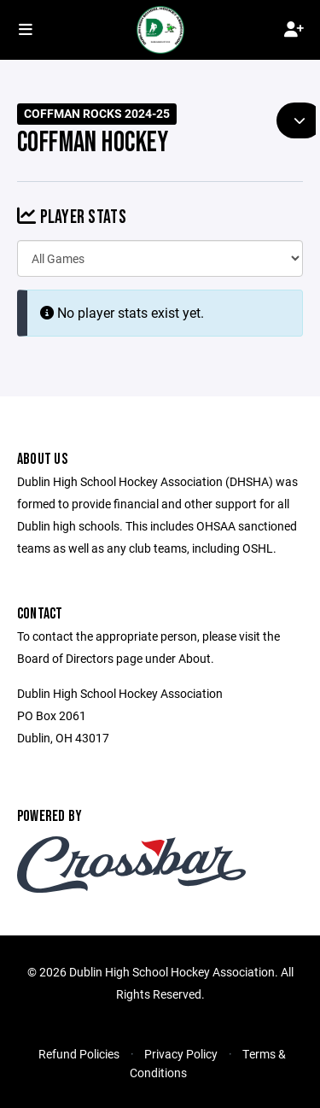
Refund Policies (78, 1054)
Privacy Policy (181, 1054)
